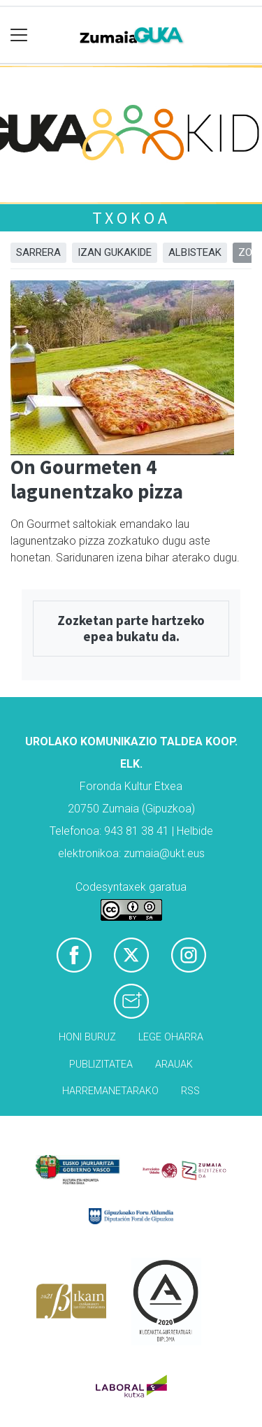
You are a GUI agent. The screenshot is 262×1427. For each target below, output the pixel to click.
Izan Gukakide (115, 252)
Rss (190, 1091)
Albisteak (194, 252)
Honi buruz (87, 1037)
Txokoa (131, 218)
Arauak (174, 1064)
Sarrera (38, 252)
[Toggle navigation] (19, 35)
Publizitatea (101, 1064)
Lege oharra (170, 1037)
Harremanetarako (110, 1091)
